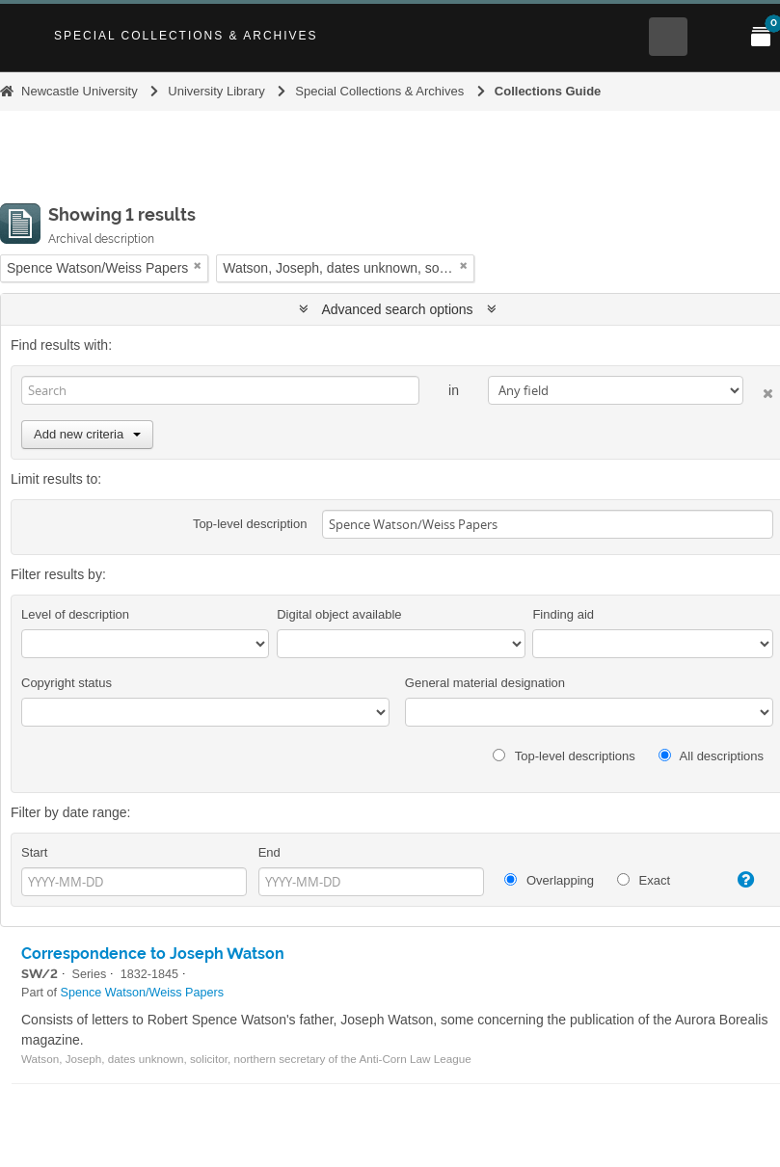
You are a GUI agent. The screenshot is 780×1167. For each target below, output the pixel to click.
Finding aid (563, 614)
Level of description (75, 614)
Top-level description (250, 524)
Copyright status (66, 683)
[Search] (220, 390)
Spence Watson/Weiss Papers (142, 992)
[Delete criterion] (758, 390)
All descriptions (711, 756)
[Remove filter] (198, 265)
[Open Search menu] (668, 36)
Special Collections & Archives (186, 35)
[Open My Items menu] (760, 36)
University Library (216, 91)
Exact (643, 880)
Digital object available (339, 614)
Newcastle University (79, 91)
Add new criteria (87, 434)
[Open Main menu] (714, 36)
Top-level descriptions (563, 756)
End (269, 852)
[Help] (739, 879)
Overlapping (549, 880)
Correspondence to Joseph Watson (152, 953)
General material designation (485, 683)
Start (34, 852)
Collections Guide (548, 91)
